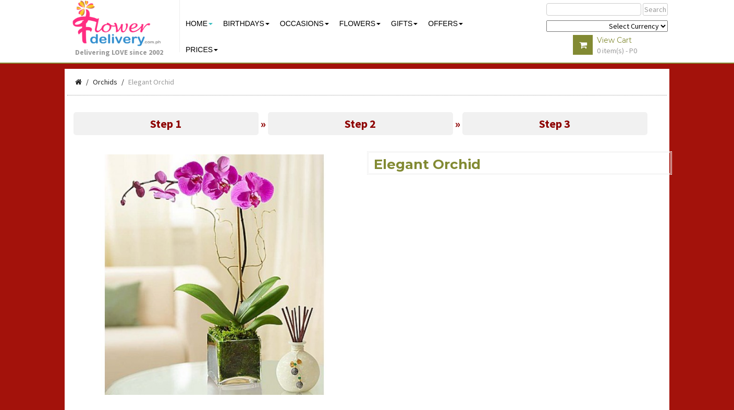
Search (655, 9)
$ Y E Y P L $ (607, 26)
